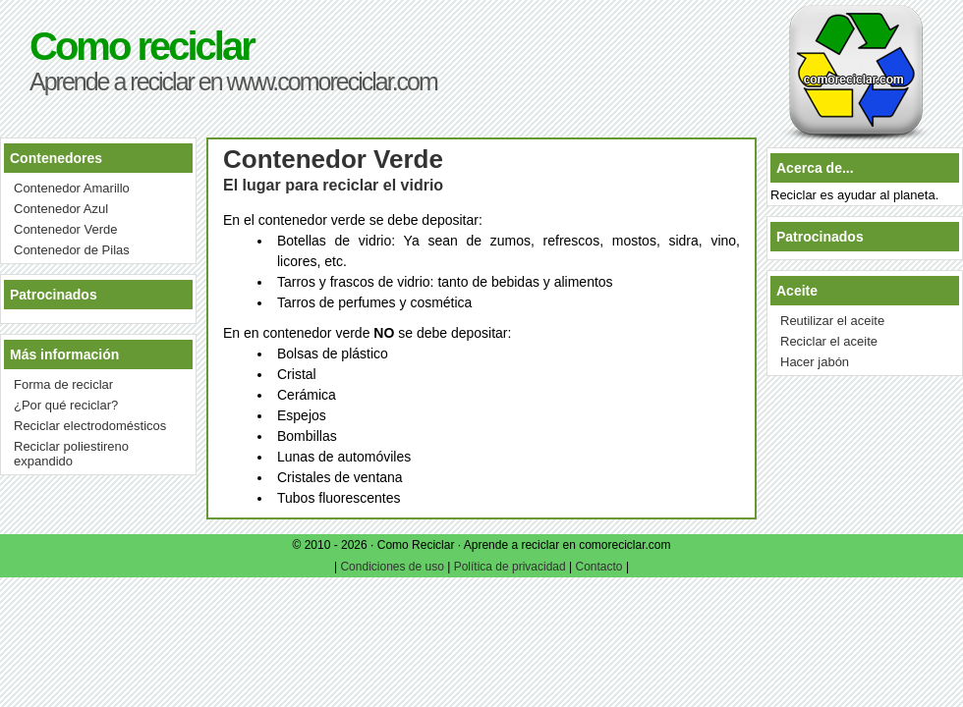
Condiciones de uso (391, 566)
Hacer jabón (814, 361)
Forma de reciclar (63, 384)
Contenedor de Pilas (72, 250)
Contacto (599, 566)
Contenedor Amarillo (72, 188)
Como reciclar (141, 46)
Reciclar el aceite (829, 341)
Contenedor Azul (61, 208)
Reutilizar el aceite (832, 320)
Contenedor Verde (66, 229)
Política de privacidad (510, 566)
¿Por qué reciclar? (66, 405)
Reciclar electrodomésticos (90, 425)
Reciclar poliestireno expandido (71, 453)
